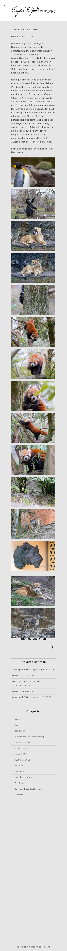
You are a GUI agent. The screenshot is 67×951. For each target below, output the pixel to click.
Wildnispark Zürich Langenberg (29, 736)
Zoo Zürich (20, 731)
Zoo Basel (19, 783)
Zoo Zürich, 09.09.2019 (23, 691)
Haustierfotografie (24, 777)
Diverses (19, 794)
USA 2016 (19, 771)
